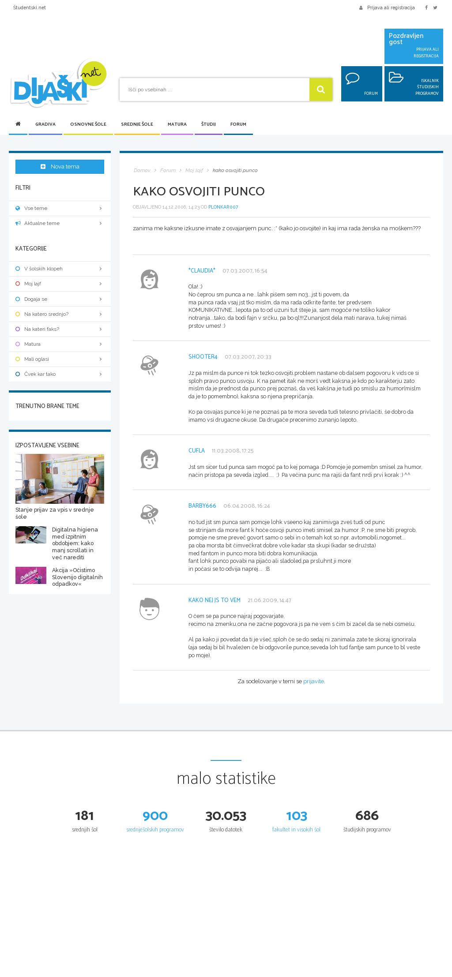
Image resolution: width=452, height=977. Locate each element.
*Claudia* (201, 271)
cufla (196, 451)
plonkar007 (223, 207)
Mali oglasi (59, 359)
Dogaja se (59, 299)
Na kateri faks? (59, 329)
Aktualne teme (59, 223)
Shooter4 (203, 357)
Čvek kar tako (59, 374)
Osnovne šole (88, 124)
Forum (238, 124)
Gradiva (45, 124)
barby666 (202, 506)
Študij (208, 124)
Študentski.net (29, 7)
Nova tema (60, 167)
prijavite (313, 681)
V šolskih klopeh (59, 269)
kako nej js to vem (214, 600)
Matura (177, 124)
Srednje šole (137, 124)
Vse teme (59, 208)
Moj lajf (59, 284)
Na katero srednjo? (59, 314)
